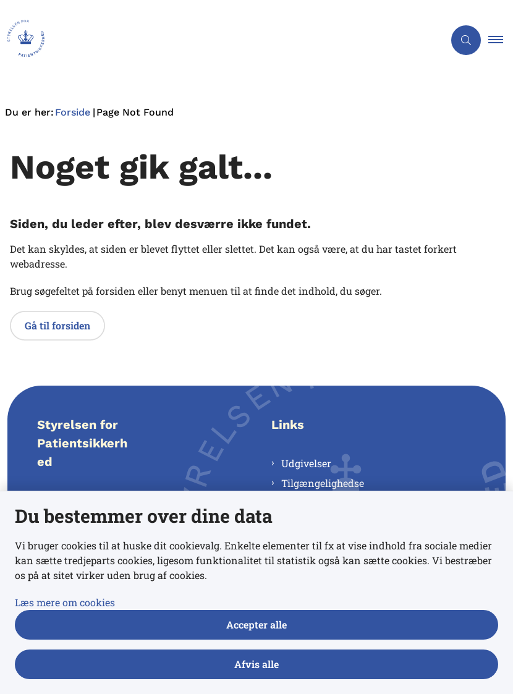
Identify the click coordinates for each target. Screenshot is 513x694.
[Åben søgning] (466, 40)
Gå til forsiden (57, 325)
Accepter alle (256, 624)
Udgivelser (306, 463)
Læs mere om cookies (65, 602)
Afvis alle (256, 664)
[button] (500, 40)
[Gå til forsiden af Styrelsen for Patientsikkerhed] (22, 40)
